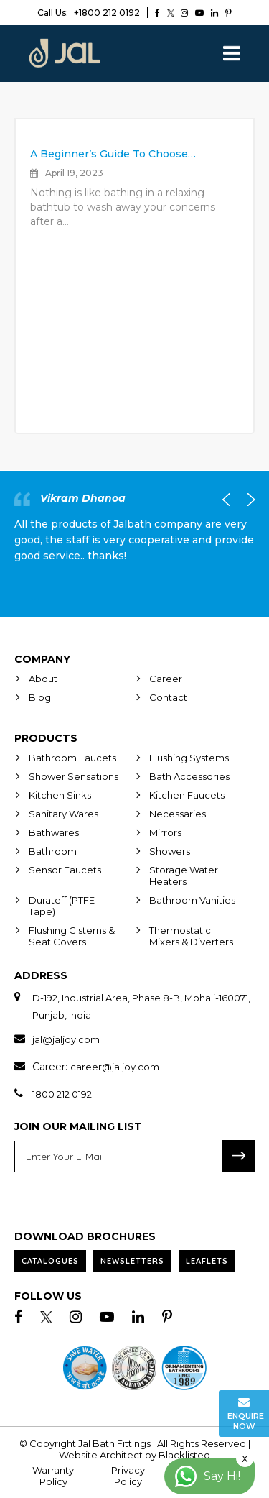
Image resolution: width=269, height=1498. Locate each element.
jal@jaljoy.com (66, 1039)
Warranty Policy (53, 1475)
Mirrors (165, 832)
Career (165, 678)
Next (247, 499)
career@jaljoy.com (114, 1066)
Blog (40, 697)
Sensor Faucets (65, 870)
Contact (168, 697)
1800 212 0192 (62, 1094)
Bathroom (53, 851)
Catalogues (50, 1261)
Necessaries (177, 813)
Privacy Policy (128, 1475)
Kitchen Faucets (187, 795)
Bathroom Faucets (72, 757)
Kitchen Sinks (60, 795)
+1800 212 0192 (88, 12)
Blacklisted (184, 1455)
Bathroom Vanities (192, 900)
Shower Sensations (73, 776)
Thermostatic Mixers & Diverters (191, 935)
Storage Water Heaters (183, 875)
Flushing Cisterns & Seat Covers (72, 935)
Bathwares (54, 832)
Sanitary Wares (63, 813)
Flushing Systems (189, 757)
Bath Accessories (189, 776)
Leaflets (207, 1261)
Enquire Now (245, 1413)
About (43, 678)
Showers (169, 851)
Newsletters (132, 1261)
